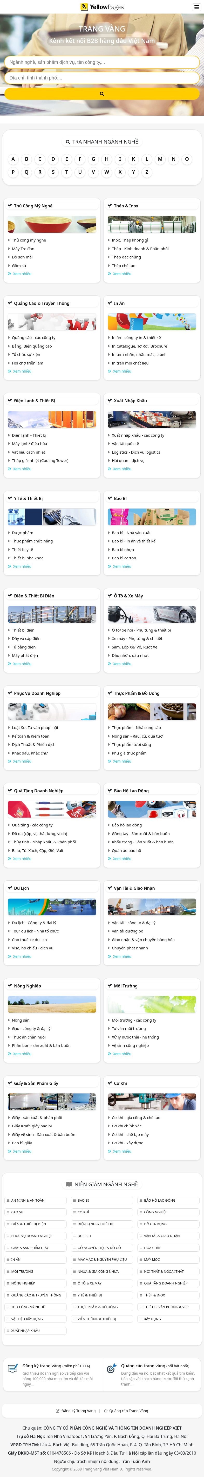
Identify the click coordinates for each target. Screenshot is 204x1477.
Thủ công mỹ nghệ (33, 206)
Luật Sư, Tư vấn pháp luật (35, 727)
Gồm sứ (19, 265)
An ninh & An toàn (27, 1200)
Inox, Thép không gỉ (130, 240)
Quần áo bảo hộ (126, 850)
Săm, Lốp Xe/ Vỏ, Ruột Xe (134, 647)
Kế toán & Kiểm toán (30, 736)
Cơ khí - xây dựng (128, 1142)
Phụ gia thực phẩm (129, 753)
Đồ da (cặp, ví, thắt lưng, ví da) (39, 833)
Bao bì (120, 498)
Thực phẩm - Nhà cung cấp (136, 727)
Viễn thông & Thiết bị (97, 1319)
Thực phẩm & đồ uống (137, 693)
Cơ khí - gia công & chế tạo (136, 1117)
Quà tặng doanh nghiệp (38, 791)
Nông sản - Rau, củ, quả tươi (138, 736)
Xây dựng (152, 1319)
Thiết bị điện (23, 630)
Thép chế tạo (123, 265)
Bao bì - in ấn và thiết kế (133, 540)
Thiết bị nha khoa (28, 557)
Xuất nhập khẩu (130, 401)
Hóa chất (152, 1247)
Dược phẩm (22, 532)
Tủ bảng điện (24, 647)
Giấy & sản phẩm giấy (36, 1083)
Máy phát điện (25, 655)
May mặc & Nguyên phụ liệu (102, 1259)
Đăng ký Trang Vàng (79, 1410)
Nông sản (21, 1020)
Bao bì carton (124, 557)
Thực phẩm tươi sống (131, 744)
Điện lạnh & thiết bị (34, 401)
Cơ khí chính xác (126, 1125)
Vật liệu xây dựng (27, 1319)
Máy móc (152, 1259)
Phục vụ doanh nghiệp (37, 693)
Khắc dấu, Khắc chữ (30, 753)
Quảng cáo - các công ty (34, 337)
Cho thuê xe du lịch (29, 939)
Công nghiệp (155, 1212)
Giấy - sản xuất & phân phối (37, 1117)
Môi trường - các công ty (134, 1020)
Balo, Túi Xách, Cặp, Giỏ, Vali (37, 850)
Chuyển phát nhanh (130, 947)
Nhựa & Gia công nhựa (98, 1271)
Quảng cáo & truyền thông (42, 303)
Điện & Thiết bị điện (34, 596)
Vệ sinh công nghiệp (130, 1045)
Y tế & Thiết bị (28, 498)
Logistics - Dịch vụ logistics (136, 452)
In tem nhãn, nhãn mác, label (138, 354)
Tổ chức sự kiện (26, 354)
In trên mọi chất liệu (130, 363)
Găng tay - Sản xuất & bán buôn (141, 833)
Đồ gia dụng (155, 1224)
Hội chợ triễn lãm (27, 363)
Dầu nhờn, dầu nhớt (130, 655)
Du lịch (21, 888)
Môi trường (126, 986)
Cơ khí (120, 1083)
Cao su (17, 1212)
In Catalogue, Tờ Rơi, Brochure (139, 346)
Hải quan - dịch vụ (128, 460)
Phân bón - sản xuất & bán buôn (41, 1045)
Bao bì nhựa (123, 549)
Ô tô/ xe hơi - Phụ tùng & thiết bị (141, 630)
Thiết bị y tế (22, 549)
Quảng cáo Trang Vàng (128, 1410)
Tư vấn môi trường (129, 1028)
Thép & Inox (126, 206)
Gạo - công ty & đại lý (31, 1028)
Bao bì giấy (22, 1142)
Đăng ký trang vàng (56, 1366)
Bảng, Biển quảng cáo (32, 346)
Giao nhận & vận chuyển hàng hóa (143, 939)
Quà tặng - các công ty (32, 824)
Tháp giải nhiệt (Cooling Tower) (40, 460)
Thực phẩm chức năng (32, 540)
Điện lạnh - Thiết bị (29, 435)
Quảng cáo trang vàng (155, 1366)
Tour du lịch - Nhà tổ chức (35, 931)
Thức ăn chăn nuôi (29, 1037)
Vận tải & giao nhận (134, 888)
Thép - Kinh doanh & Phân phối (140, 248)
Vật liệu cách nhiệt (28, 452)
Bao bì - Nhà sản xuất (131, 532)
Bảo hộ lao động (131, 791)
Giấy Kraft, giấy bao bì (32, 1125)
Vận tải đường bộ (127, 931)
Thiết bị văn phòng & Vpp (166, 1307)
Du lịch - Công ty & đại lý (34, 922)
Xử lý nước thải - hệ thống (135, 1037)
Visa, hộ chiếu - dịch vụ (32, 947)
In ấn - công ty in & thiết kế (136, 337)
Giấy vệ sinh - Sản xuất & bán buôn (43, 1134)
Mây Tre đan (23, 248)
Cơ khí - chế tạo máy (130, 1134)
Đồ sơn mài (22, 256)
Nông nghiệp (27, 986)
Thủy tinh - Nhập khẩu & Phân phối (44, 841)
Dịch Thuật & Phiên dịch (34, 744)
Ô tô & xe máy (128, 596)
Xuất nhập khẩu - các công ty (138, 435)
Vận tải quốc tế (125, 443)
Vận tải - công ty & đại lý (133, 922)
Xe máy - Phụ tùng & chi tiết (137, 638)
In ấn (119, 303)
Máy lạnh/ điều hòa (29, 443)
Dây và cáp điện (26, 638)
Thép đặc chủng (126, 256)
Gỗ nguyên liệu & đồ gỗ (99, 1247)
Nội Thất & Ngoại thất (163, 1271)
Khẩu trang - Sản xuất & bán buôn (143, 841)
